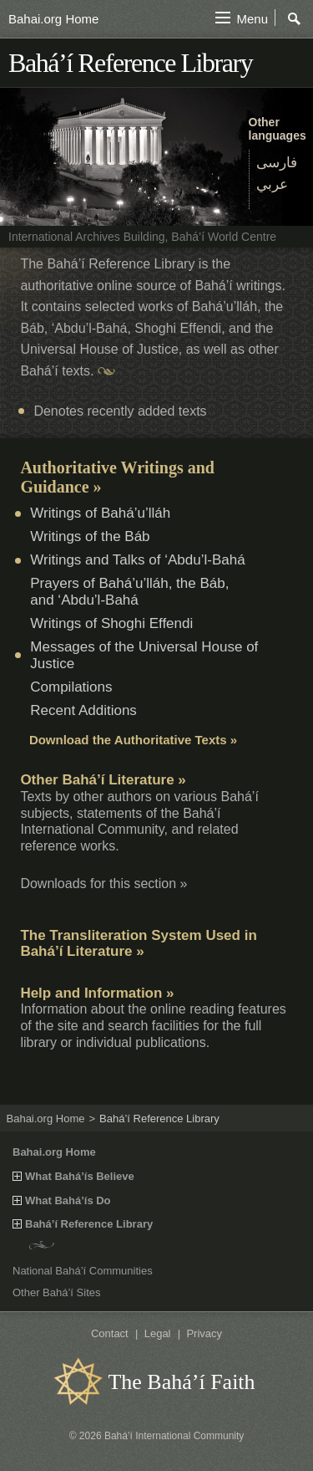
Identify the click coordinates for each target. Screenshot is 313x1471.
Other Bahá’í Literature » (102, 780)
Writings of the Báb (89, 536)
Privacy (204, 1333)
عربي (272, 184)
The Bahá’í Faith (181, 1382)
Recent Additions (83, 710)
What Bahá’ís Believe (79, 1176)
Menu (252, 19)
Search (294, 19)
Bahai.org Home (53, 19)
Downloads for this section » (103, 883)
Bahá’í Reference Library (89, 1224)
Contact (110, 1333)
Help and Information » (97, 993)
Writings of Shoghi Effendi (111, 623)
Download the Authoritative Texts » (133, 740)
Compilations (71, 687)
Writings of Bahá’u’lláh (100, 513)
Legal (157, 1333)
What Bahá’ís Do (68, 1201)
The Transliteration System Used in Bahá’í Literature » (138, 943)
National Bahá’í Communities (83, 1270)
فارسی (276, 163)
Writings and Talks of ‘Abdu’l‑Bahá (137, 560)
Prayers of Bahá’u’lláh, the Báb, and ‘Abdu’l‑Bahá (129, 591)
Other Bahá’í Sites (57, 1292)
